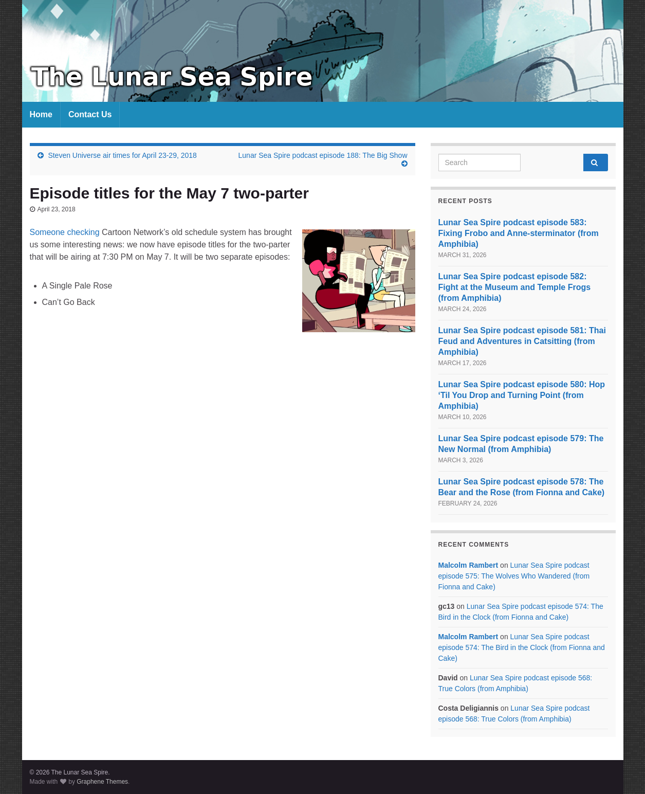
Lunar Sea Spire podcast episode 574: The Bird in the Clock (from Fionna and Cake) (521, 647)
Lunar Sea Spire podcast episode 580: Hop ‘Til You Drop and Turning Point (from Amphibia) (521, 395)
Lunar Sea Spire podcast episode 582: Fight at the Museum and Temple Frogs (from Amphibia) (514, 287)
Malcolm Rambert (468, 565)
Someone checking (65, 232)
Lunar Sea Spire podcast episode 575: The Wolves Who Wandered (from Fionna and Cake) (514, 576)
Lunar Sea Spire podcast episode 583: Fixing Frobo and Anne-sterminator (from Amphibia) (518, 233)
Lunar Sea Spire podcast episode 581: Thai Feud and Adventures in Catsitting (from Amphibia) (522, 341)
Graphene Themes (102, 781)
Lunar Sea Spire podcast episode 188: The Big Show (323, 155)
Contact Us (90, 114)
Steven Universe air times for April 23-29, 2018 (122, 155)
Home (41, 114)
